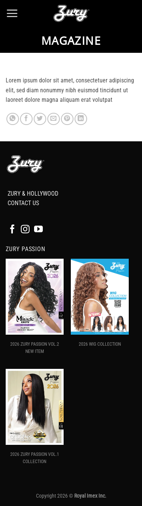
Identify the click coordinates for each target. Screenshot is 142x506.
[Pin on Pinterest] (67, 119)
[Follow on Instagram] (25, 230)
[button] (12, 13)
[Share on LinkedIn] (81, 119)
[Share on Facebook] (26, 119)
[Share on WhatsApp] (12, 119)
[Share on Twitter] (40, 119)
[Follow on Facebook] (12, 230)
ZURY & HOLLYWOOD (33, 193)
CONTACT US (23, 203)
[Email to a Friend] (53, 119)
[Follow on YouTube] (38, 230)
